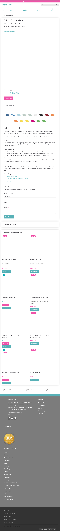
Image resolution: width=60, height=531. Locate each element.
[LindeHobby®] (6, 4)
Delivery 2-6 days (50, 390)
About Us (6, 510)
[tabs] (52, 10)
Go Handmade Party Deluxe (9, 259)
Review (6, 207)
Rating (5, 202)
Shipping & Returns (13, 415)
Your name (7, 196)
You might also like (9, 224)
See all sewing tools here (13, 180)
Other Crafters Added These (12, 232)
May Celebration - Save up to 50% (30, 1)
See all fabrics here (12, 176)
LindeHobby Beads (35, 372)
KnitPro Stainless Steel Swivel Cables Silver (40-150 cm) (40, 336)
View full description (9, 31)
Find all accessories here (13, 181)
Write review (26, 90)
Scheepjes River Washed (36, 259)
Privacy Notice (8, 522)
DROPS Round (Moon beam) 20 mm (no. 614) (11, 336)
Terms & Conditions (10, 519)
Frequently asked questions (15, 412)
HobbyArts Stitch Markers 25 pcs (11, 372)
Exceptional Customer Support (11, 390)
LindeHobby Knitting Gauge (9, 297)
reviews (16, 90)
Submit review (9, 216)
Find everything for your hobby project (17, 178)
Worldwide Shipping (31, 390)
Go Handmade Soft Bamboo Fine (39, 297)
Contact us (7, 516)
